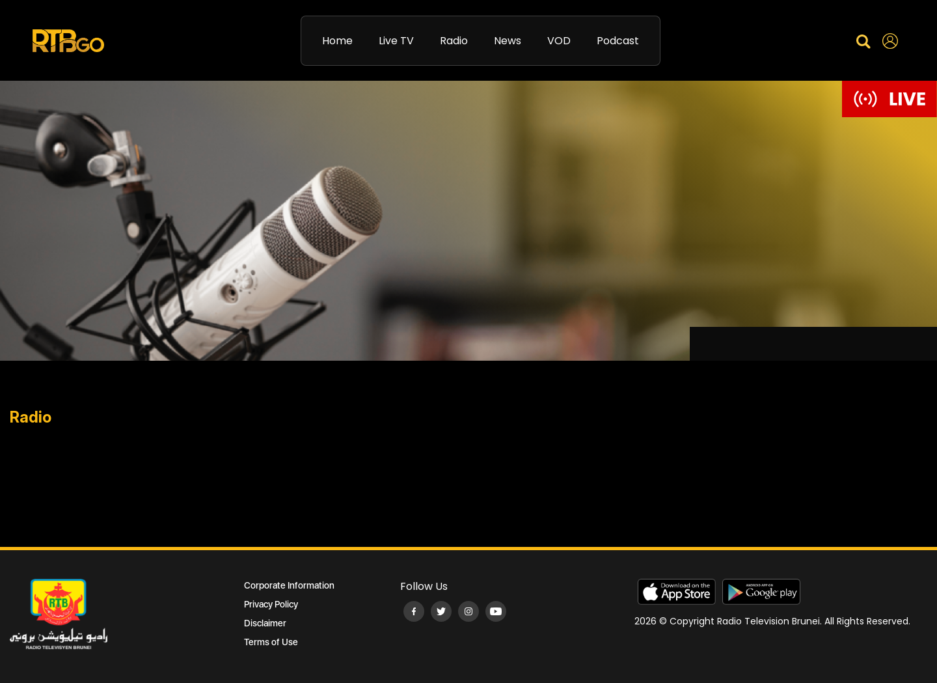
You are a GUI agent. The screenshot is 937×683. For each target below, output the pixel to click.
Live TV (396, 40)
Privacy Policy (271, 604)
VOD (559, 40)
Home (337, 40)
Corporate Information (289, 585)
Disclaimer (265, 623)
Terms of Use (271, 642)
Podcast (618, 40)
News (507, 40)
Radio (454, 40)
